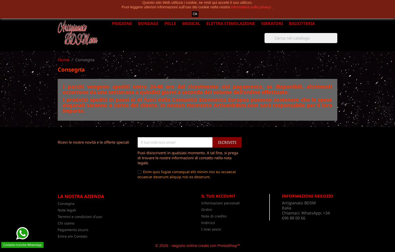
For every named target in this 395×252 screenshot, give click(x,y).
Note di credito (213, 216)
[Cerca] (301, 38)
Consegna (66, 203)
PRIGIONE (122, 23)
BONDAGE (148, 23)
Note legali (67, 210)
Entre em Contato (72, 236)
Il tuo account (218, 196)
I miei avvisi (211, 229)
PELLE (170, 23)
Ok (195, 14)
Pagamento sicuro (73, 229)
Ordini (206, 209)
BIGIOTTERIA (302, 23)
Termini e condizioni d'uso (80, 216)
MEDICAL (191, 23)
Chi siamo (66, 223)
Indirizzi (208, 222)
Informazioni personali (220, 203)
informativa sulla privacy (251, 7)
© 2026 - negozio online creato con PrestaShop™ (197, 245)
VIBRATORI (272, 23)
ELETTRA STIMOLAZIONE (230, 23)
